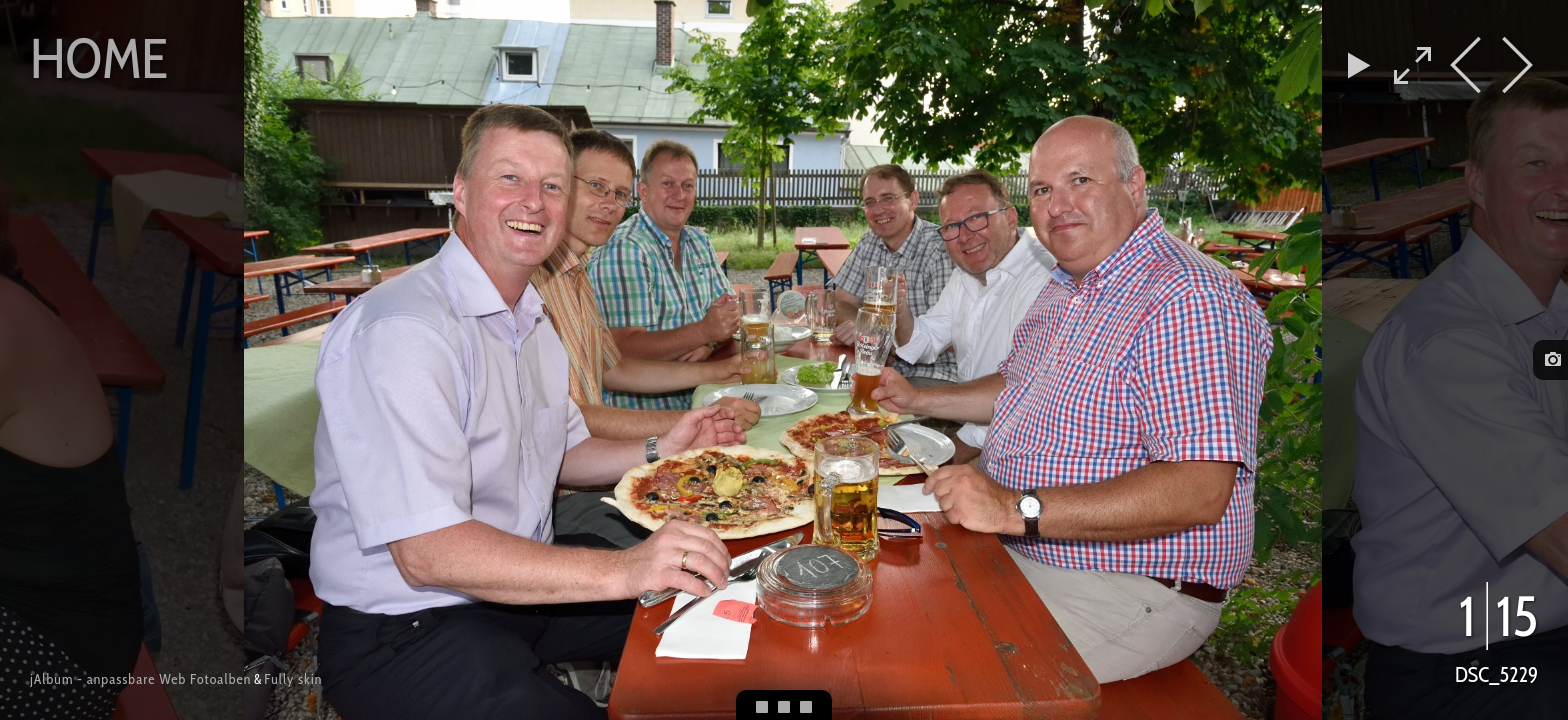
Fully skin (293, 679)
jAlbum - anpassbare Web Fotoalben (140, 679)
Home (99, 58)
